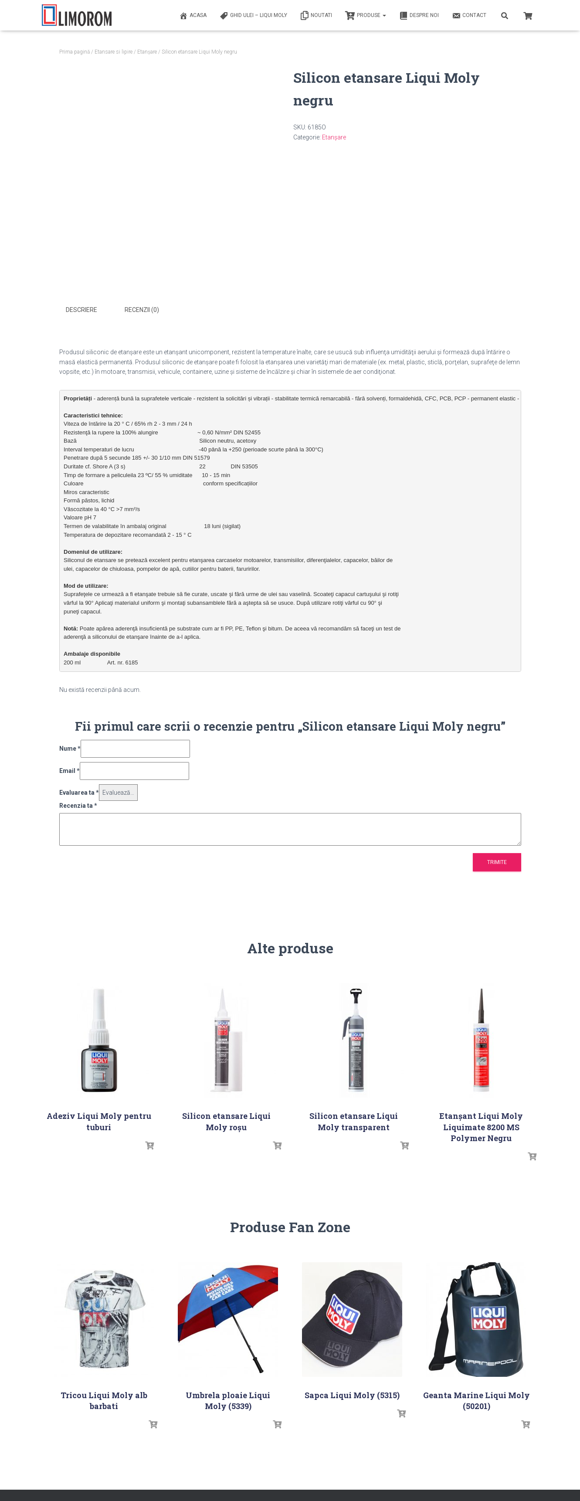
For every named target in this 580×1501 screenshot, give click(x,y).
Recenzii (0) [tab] (142, 309)
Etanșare (147, 52)
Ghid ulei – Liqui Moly (253, 15)
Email (69, 769)
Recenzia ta (78, 805)
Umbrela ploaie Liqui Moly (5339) (228, 1399)
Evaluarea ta (79, 791)
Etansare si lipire (113, 52)
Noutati (316, 15)
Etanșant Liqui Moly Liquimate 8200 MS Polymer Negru (481, 1126)
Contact (469, 15)
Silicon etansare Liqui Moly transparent (353, 1121)
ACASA (193, 15)
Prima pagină (74, 52)
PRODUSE (365, 15)
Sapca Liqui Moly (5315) (352, 1394)
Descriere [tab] (81, 309)
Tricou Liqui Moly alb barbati (104, 1399)
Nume (70, 748)
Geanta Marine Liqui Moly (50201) (476, 1399)
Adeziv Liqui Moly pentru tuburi (99, 1121)
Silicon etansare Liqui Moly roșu (226, 1121)
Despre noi (419, 15)
